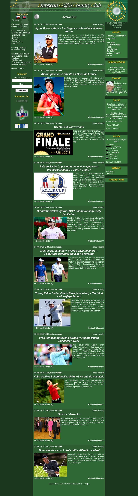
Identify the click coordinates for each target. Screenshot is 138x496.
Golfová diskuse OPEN (21, 33)
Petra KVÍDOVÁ (113, 128)
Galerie (15, 37)
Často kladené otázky (20, 54)
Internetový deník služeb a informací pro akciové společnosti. (117, 70)
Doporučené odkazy (20, 56)
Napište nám (17, 60)
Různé (109, 55)
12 (74, 484)
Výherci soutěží (113, 53)
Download (16, 39)
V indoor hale (111, 148)
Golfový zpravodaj (19, 48)
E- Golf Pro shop (19, 50)
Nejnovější (111, 39)
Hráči (109, 47)
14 (79, 484)
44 (86, 484)
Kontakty (15, 58)
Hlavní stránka (18, 69)
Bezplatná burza (18, 35)
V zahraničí (110, 145)
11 (72, 484)
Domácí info (112, 49)
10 (69, 484)
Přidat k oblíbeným (19, 64)
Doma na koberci (112, 152)
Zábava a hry (17, 41)
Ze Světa (110, 51)
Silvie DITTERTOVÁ (114, 121)
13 (76, 484)
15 (81, 484)
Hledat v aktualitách (115, 36)
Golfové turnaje (113, 45)
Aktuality (15, 20)
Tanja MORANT (113, 125)
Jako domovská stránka (21, 62)
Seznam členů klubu (20, 24)
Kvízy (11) (16, 43)
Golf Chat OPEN (18, 31)
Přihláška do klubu (19, 27)
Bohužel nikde (111, 156)
